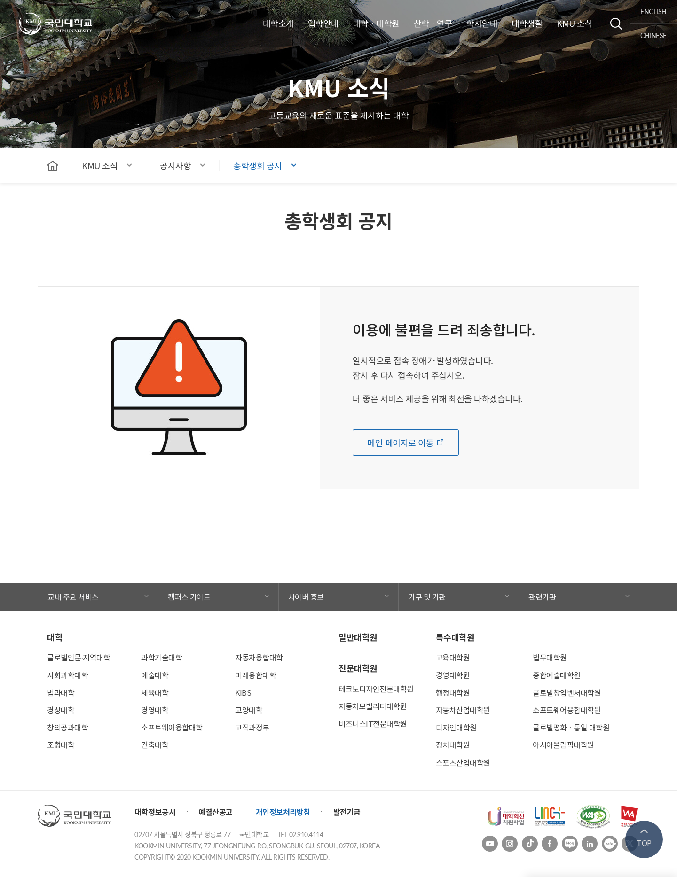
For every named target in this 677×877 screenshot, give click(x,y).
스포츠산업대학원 (463, 762)
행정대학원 (453, 692)
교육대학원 (453, 657)
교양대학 (248, 709)
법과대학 (60, 692)
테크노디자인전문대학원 (376, 688)
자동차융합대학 (259, 657)
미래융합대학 (255, 675)
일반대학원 (358, 637)
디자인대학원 (456, 727)
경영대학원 (453, 675)
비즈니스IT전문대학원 (372, 723)
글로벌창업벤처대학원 (567, 692)
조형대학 (60, 744)
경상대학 (60, 709)
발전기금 (347, 811)
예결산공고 (215, 811)
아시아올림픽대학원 (563, 744)
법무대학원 (550, 657)
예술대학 (154, 675)
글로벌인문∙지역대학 (78, 657)
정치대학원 (453, 744)
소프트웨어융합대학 (172, 727)
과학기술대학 (161, 657)
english (654, 11)
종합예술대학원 (557, 675)
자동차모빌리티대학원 (372, 706)
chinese (654, 35)
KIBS (243, 692)
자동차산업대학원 (463, 709)
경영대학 (154, 709)
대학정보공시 (154, 811)
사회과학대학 (67, 675)
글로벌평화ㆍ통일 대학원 (571, 727)
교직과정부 (252, 727)
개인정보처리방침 (283, 811)
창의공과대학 (67, 727)
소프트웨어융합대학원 (567, 709)
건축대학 (154, 744)
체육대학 (154, 692)
